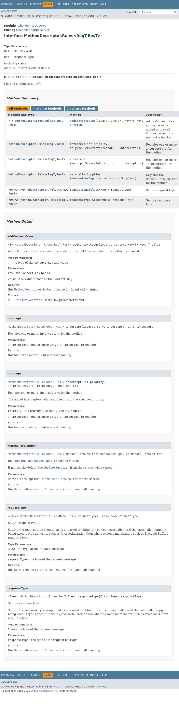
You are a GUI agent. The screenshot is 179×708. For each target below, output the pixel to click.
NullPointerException (25, 300)
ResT (44, 68)
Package (35, 4)
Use (58, 4)
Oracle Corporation (42, 691)
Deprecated (80, 4)
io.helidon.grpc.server (32, 25)
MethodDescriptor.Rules (34, 120)
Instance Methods (47, 108)
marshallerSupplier (85, 174)
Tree (66, 4)
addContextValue (82, 120)
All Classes (9, 11)
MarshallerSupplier (86, 178)
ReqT (36, 68)
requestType (79, 189)
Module (22, 4)
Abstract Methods (81, 108)
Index (94, 4)
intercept (77, 144)
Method (54, 16)
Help (103, 4)
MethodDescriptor (17, 68)
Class (94, 189)
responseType (80, 199)
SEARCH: (131, 12)
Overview (7, 4)
